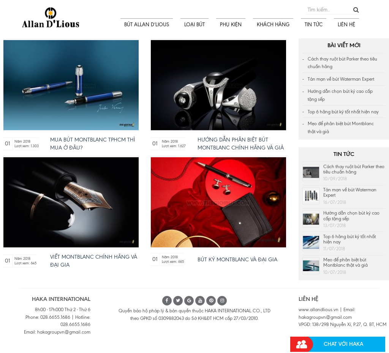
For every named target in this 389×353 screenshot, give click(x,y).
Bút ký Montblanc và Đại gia (237, 259)
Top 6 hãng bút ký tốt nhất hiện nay (343, 111)
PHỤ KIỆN (231, 24)
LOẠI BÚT (194, 24)
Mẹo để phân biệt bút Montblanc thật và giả (341, 127)
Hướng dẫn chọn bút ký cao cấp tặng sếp (340, 95)
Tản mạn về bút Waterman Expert (341, 79)
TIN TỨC (314, 24)
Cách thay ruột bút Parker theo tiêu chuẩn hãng (342, 63)
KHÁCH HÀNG (273, 24)
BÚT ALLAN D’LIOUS (146, 24)
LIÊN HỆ (346, 24)
